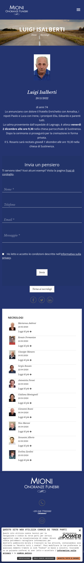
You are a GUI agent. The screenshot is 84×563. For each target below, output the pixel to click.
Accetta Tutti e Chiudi (68, 558)
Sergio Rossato (25, 366)
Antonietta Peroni (26, 380)
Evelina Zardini (25, 451)
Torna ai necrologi (42, 289)
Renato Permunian (27, 337)
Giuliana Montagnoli (28, 394)
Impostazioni (24, 558)
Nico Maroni (24, 423)
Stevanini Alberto (26, 437)
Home (34, 35)
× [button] (80, 530)
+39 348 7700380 (42, 511)
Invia (42, 272)
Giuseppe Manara (26, 351)
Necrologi (44, 35)
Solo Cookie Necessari (44, 558)
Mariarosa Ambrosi (27, 323)
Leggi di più (25, 331)
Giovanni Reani (25, 409)
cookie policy (24, 553)
